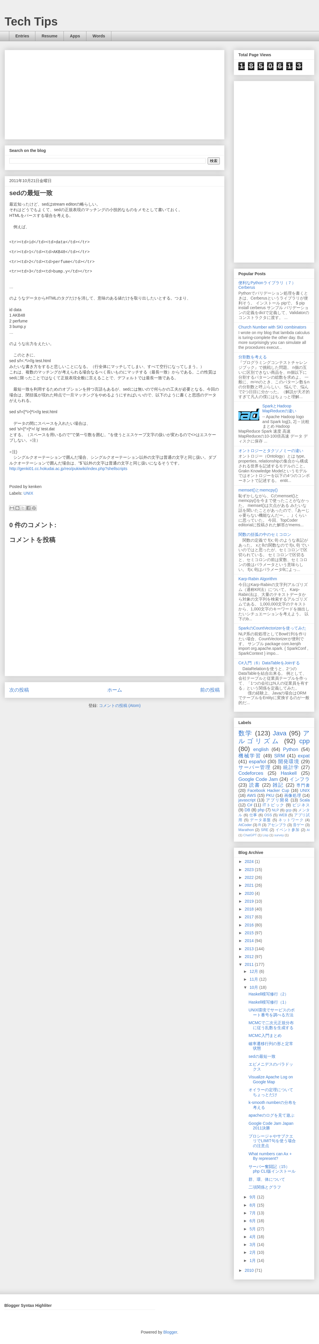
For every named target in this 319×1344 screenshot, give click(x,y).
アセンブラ (276, 825)
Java (280, 733)
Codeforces (250, 773)
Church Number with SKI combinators (272, 327)
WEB (283, 815)
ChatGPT (250, 835)
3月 (253, 1244)
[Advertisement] (109, 92)
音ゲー (298, 825)
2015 (250, 933)
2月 (253, 1252)
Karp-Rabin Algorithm (257, 578)
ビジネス (301, 805)
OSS (268, 815)
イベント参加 (288, 830)
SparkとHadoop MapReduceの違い (279, 408)
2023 (250, 869)
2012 (250, 956)
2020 (250, 893)
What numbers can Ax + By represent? (270, 1156)
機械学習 (249, 756)
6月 (253, 1220)
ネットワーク (291, 820)
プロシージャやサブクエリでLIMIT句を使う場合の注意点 (272, 1141)
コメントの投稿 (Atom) (120, 705)
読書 (254, 785)
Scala (305, 800)
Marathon (246, 830)
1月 (253, 1260)
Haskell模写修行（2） (269, 994)
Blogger (170, 1332)
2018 (250, 909)
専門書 (303, 785)
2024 (250, 861)
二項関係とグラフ (265, 1187)
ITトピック (273, 805)
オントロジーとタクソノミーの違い (270, 450)
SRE (265, 830)
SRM (279, 756)
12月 (254, 971)
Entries (22, 36)
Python (290, 749)
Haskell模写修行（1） (269, 1002)
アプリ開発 (277, 800)
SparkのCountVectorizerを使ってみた (272, 628)
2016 (250, 925)
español (257, 761)
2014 (250, 940)
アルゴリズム (274, 737)
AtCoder (245, 825)
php (261, 810)
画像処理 (292, 795)
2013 (250, 948)
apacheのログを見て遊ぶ (271, 1115)
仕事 (253, 815)
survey (279, 835)
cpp (304, 741)
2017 (250, 917)
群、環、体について (267, 1179)
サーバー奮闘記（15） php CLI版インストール (272, 1169)
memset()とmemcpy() (258, 490)
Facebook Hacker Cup (268, 790)
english (261, 749)
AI (308, 830)
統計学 (291, 767)
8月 (253, 1205)
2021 (250, 885)
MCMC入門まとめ (265, 1035)
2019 (250, 901)
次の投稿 (19, 690)
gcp (288, 810)
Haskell (289, 773)
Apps (75, 36)
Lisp (265, 835)
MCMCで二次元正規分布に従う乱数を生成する (271, 1025)
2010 (250, 1270)
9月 (253, 1197)
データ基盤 (260, 820)
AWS (251, 795)
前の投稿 (210, 690)
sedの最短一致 (262, 1056)
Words (99, 36)
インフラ (299, 779)
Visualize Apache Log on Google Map (271, 1079)
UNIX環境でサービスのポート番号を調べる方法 (272, 1012)
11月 (254, 979)
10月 (254, 987)
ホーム (114, 690)
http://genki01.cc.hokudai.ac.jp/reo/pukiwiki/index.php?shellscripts (68, 468)
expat (304, 756)
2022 (250, 877)
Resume (49, 36)
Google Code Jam (258, 779)
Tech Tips (31, 21)
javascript (246, 800)
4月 (253, 1236)
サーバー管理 (254, 767)
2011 (250, 964)
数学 (245, 733)
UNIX (28, 493)
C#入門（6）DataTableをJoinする (269, 663)
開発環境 (289, 761)
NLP (275, 810)
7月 (253, 1213)
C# (249, 805)
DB (247, 810)
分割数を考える (252, 357)
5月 (253, 1229)
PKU (270, 795)
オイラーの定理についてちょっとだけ (271, 1092)
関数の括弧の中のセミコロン (264, 534)
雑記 (278, 785)
